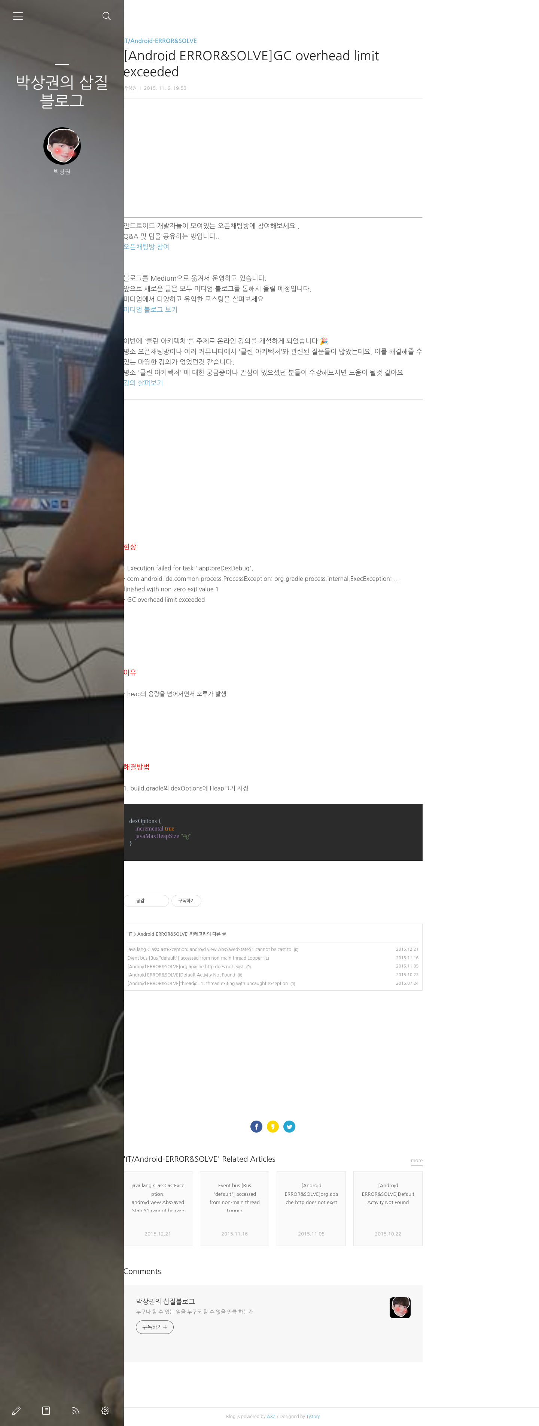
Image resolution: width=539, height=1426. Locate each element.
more (475, 1160)
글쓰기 (18, 1410)
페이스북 (315, 1127)
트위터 (348, 1127)
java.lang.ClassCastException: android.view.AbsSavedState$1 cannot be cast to (268, 949)
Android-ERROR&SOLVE (221, 934)
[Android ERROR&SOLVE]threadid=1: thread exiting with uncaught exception (266, 983)
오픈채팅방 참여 (205, 247)
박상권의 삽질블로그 (62, 92)
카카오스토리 (332, 1127)
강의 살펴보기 (202, 383)
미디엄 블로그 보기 (209, 310)
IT (189, 934)
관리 (107, 1410)
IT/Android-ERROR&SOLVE (219, 41)
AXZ (329, 1416)
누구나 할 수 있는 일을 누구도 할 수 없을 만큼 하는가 (253, 1311)
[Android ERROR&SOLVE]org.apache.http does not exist (244, 967)
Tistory (371, 1416)
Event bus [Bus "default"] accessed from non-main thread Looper (253, 958)
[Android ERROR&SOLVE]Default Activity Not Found (240, 975)
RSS (77, 1410)
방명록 (48, 1410)
